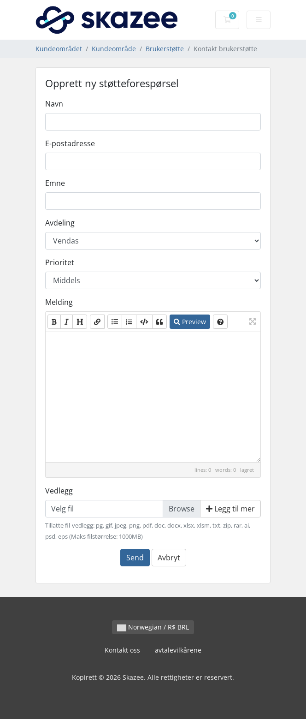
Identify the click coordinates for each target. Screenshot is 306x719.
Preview (190, 321)
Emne (55, 183)
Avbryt (169, 558)
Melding (59, 302)
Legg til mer (230, 509)
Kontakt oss (122, 650)
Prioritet (59, 262)
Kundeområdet (58, 48)
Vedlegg (59, 491)
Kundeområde (114, 48)
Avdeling (60, 223)
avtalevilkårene (178, 650)
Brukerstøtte (165, 48)
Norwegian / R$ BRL (153, 627)
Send (135, 558)
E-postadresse (70, 143)
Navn (54, 104)
